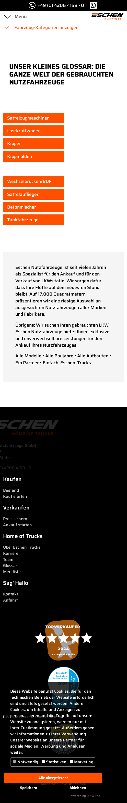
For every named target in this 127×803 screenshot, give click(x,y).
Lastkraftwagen (24, 130)
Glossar (10, 565)
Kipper (14, 143)
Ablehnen (78, 788)
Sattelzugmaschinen (28, 118)
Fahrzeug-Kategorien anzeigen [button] (41, 27)
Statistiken (54, 762)
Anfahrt (10, 600)
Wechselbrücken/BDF (29, 181)
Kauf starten (15, 496)
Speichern (28, 788)
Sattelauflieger (23, 194)
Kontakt (10, 594)
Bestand (11, 490)
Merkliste (12, 571)
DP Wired (93, 795)
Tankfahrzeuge (23, 219)
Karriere (10, 553)
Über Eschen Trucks (21, 547)
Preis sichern (15, 519)
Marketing (81, 762)
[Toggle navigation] (7, 16)
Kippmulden (19, 156)
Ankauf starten (17, 525)
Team (8, 559)
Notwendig (25, 762)
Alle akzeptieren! (53, 778)
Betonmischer (21, 207)
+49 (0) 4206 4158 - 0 (56, 5)
